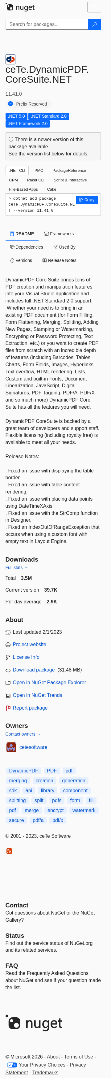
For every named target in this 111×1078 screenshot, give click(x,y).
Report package (30, 708)
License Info (26, 657)
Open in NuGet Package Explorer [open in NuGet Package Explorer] (49, 682)
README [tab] (22, 234)
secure (16, 820)
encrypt (55, 810)
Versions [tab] (21, 260)
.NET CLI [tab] (17, 170)
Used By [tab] (65, 247)
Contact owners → (23, 734)
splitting (17, 800)
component (75, 790)
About (53, 1056)
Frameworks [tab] (59, 234)
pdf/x (57, 820)
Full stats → (17, 567)
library (48, 790)
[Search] (94, 24)
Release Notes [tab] (59, 260)
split (39, 800)
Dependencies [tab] (26, 247)
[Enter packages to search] (47, 24)
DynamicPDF (23, 770)
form (75, 800)
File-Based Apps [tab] (23, 189)
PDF (52, 770)
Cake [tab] (51, 189)
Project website (30, 644)
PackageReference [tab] (69, 170)
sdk (13, 790)
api (29, 790)
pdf (69, 770)
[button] (87, 200)
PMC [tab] (39, 170)
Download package (34, 669)
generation (73, 780)
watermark (84, 810)
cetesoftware (33, 747)
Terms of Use (78, 1056)
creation (44, 780)
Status (15, 935)
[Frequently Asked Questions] (12, 965)
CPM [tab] (13, 180)
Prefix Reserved (31, 104)
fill (91, 800)
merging (18, 780)
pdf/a (38, 820)
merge (32, 810)
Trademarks (45, 1072)
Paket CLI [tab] (35, 180)
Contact (17, 905)
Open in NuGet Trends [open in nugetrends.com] (37, 695)
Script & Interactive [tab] (70, 180)
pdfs (56, 800)
